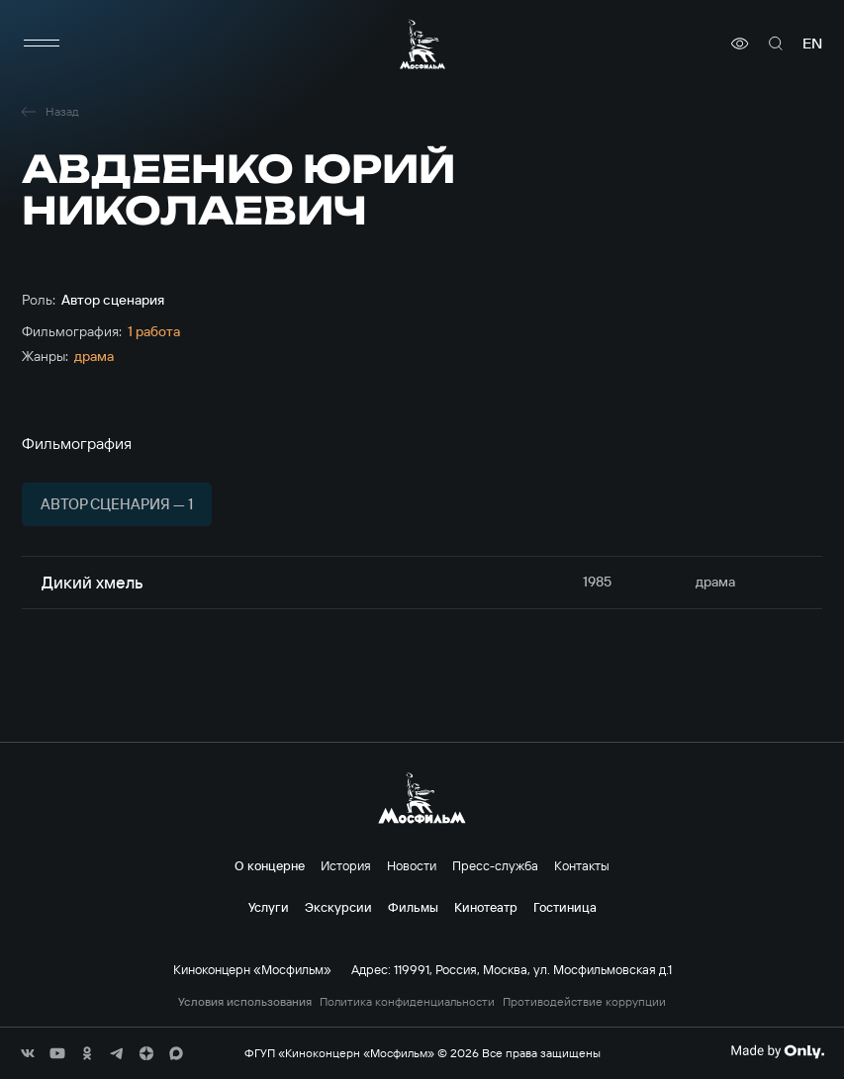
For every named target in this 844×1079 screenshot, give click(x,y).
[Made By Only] (777, 1051)
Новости (411, 865)
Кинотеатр (485, 907)
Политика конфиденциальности (407, 1002)
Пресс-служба (495, 865)
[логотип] (422, 44)
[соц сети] (28, 1053)
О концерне (269, 865)
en (812, 43)
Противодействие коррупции (584, 1002)
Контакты (582, 865)
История (346, 865)
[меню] (41, 43)
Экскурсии (338, 907)
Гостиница (565, 907)
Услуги (268, 907)
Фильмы (413, 907)
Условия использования (245, 1002)
